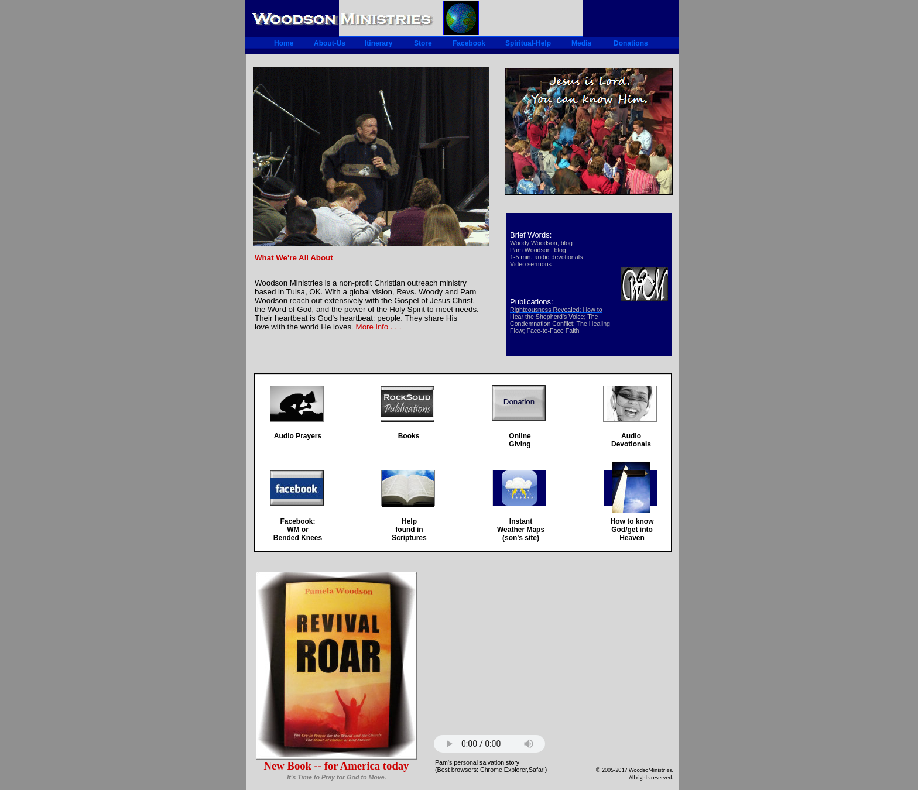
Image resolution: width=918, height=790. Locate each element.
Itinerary (378, 43)
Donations (631, 43)
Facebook (469, 43)
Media (581, 43)
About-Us (329, 43)
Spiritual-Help (528, 43)
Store (423, 43)
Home (283, 43)
